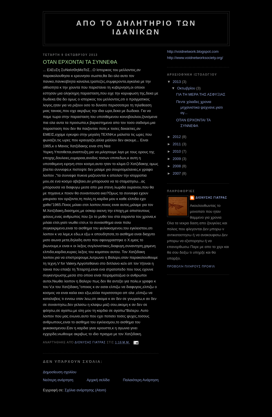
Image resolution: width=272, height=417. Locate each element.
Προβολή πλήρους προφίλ (191, 266)
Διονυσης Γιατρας (211, 197)
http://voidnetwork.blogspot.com (193, 51)
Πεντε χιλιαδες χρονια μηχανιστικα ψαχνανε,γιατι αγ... (199, 107)
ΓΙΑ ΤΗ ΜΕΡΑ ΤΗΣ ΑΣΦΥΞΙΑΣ (200, 94)
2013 (177, 82)
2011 (177, 144)
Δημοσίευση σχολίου (59, 372)
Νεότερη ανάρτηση (58, 380)
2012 (177, 137)
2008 (177, 166)
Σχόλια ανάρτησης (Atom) (85, 390)
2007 (177, 173)
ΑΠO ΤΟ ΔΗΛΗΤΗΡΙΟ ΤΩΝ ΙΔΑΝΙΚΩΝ (136, 27)
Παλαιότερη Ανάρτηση (141, 380)
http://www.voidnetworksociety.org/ (195, 58)
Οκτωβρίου (186, 88)
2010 (177, 151)
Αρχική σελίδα (98, 380)
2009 (177, 159)
